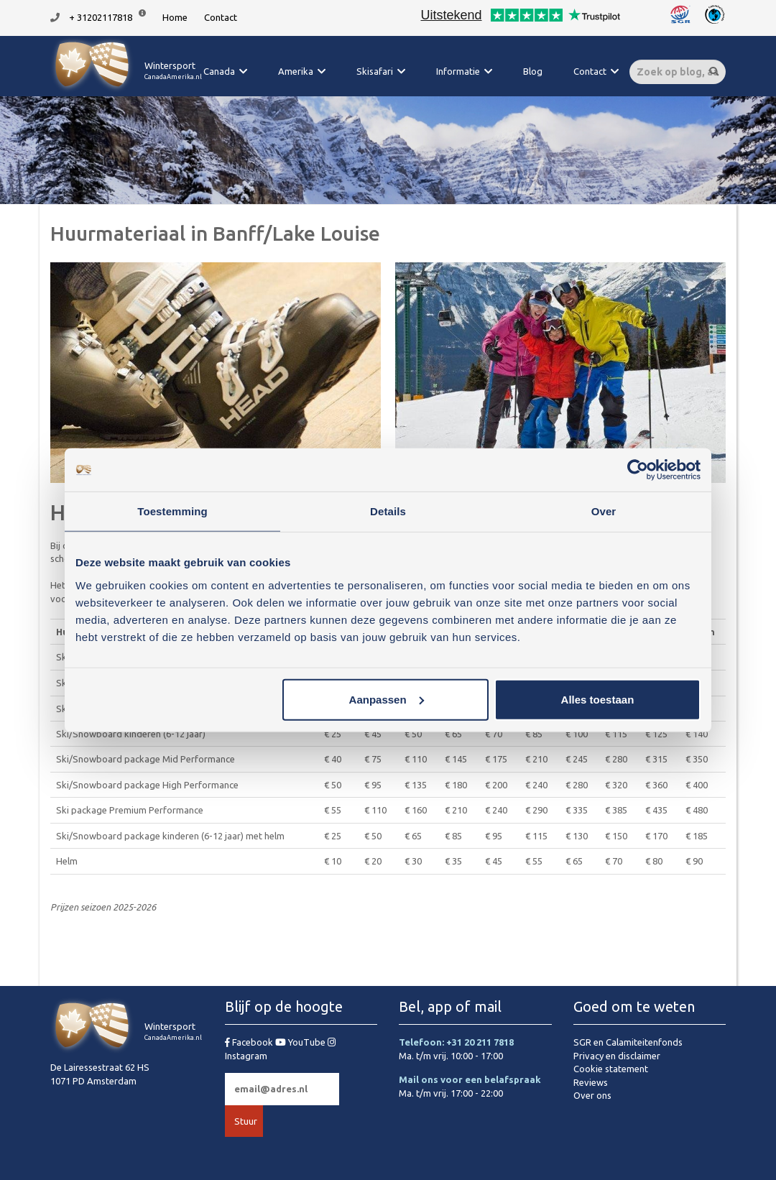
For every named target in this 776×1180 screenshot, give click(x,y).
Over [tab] (603, 511)
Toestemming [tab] (172, 511)
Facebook (250, 1042)
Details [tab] (388, 511)
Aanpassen (386, 699)
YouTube (301, 1042)
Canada (219, 71)
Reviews (590, 1082)
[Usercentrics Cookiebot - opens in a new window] (638, 470)
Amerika (295, 71)
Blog (532, 71)
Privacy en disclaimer (616, 1056)
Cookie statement (610, 1069)
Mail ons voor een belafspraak (470, 1079)
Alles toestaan (597, 699)
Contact (220, 17)
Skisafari (374, 71)
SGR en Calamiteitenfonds (628, 1042)
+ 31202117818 (100, 17)
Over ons (592, 1095)
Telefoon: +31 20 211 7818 (456, 1042)
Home (175, 17)
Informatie (458, 71)
